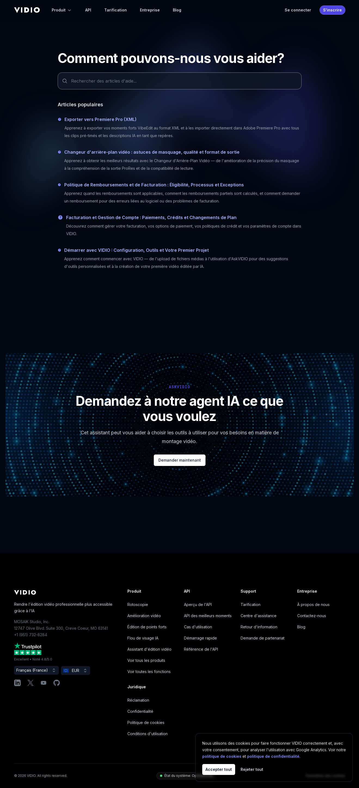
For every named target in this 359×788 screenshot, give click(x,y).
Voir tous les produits (146, 660)
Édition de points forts (147, 627)
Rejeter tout (252, 769)
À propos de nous (313, 604)
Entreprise (150, 10)
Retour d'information (259, 627)
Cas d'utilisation (198, 627)
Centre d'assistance (259, 615)
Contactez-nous (311, 615)
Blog (177, 10)
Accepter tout (218, 769)
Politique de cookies (145, 722)
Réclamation (138, 700)
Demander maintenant (179, 460)
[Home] (27, 10)
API (88, 10)
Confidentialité (140, 711)
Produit (62, 10)
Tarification (115, 10)
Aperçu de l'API (198, 604)
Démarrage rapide (200, 638)
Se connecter (298, 10)
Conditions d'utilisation (147, 733)
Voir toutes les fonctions (149, 671)
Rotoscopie (137, 604)
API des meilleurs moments (208, 615)
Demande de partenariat (262, 638)
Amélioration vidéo (144, 615)
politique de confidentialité (273, 756)
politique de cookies (221, 756)
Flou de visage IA (142, 638)
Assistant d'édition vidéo (149, 649)
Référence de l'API (201, 649)
